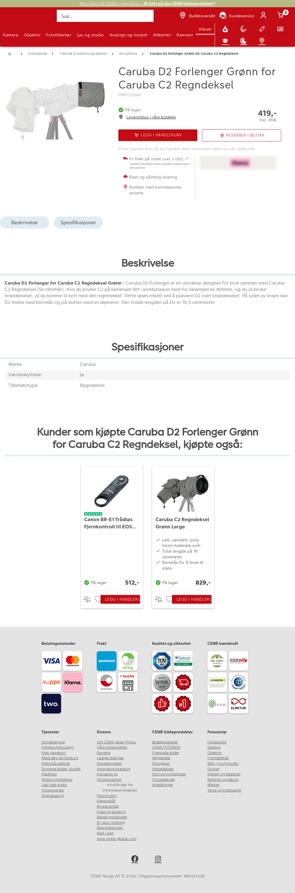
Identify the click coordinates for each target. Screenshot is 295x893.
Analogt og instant (129, 35)
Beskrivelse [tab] (24, 222)
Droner (213, 769)
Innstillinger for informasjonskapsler (120, 787)
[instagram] (159, 859)
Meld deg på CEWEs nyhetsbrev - (148, 3)
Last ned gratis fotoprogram (54, 787)
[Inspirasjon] (244, 41)
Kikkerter (162, 35)
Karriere (103, 753)
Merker (213, 785)
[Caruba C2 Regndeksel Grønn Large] (183, 527)
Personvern (107, 795)
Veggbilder (161, 758)
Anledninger (162, 785)
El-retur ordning (111, 822)
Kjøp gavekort (53, 753)
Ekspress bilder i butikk (61, 769)
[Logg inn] (264, 15)
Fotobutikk (216, 742)
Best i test (105, 833)
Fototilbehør (58, 35)
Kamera (10, 35)
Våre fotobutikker (112, 747)
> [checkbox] (89, 599)
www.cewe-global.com (116, 838)
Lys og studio (90, 35)
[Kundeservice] (236, 15)
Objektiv (32, 35)
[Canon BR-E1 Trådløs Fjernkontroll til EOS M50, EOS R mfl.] (112, 527)
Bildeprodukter (165, 742)
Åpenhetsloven (110, 827)
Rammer (185, 35)
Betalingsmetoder (112, 817)
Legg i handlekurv (122, 599)
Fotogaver (161, 763)
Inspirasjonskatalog (113, 769)
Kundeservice (53, 742)
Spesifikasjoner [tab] (78, 222)
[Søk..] (105, 16)
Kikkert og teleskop (224, 774)
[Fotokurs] (226, 41)
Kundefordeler (109, 763)
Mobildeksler (163, 769)
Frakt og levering (111, 812)
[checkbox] (99, 599)
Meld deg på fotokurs (59, 758)
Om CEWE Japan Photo (116, 742)
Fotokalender (163, 779)
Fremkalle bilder (165, 753)
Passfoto (49, 774)
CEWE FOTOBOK (166, 747)
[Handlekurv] (282, 15)
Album (205, 29)
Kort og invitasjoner (169, 774)
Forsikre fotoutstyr (57, 747)
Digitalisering (52, 795)
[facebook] (136, 859)
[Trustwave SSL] (184, 661)
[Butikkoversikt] (196, 15)
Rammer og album (223, 779)
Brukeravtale (108, 806)
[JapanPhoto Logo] (16, 19)
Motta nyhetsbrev (56, 779)
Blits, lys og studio (223, 763)
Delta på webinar (55, 763)
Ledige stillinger (110, 758)
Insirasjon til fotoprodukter (109, 777)
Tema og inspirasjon (224, 790)
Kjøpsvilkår (106, 801)
